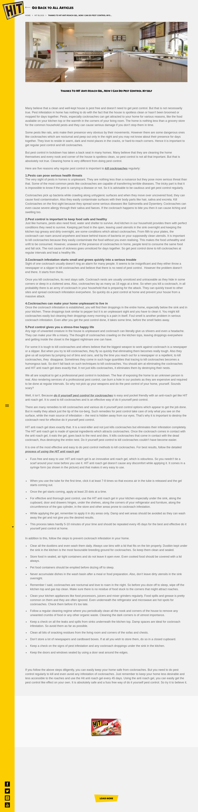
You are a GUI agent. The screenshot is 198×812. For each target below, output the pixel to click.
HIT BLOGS (39, 15)
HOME (28, 15)
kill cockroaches (116, 168)
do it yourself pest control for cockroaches (83, 395)
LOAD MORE (106, 798)
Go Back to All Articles (49, 8)
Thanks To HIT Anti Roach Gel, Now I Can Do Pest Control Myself (80, 15)
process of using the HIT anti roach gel (52, 451)
